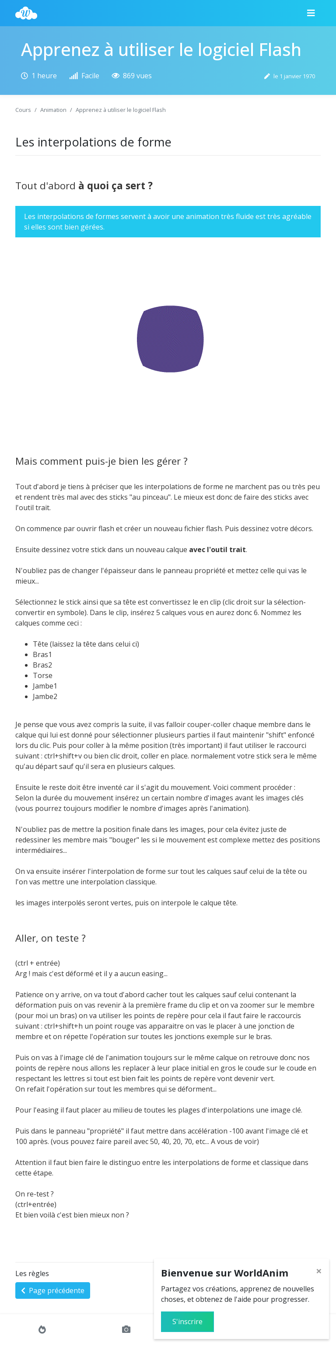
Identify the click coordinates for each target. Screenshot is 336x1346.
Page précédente (52, 1290)
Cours (23, 110)
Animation (53, 110)
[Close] (319, 1271)
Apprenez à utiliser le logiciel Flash (121, 110)
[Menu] (311, 13)
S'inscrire (187, 1321)
